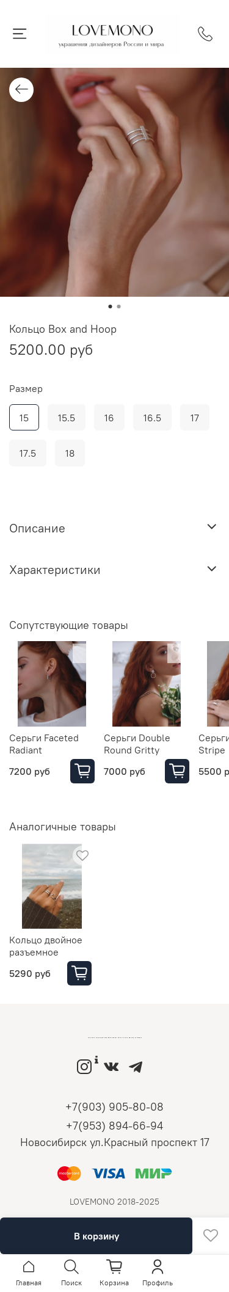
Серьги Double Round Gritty (137, 743)
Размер (26, 388)
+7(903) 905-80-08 (114, 1107)
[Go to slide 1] (110, 306)
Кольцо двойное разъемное (45, 946)
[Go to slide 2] (119, 306)
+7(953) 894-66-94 (114, 1126)
